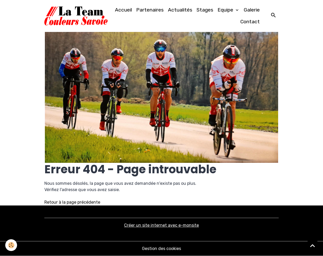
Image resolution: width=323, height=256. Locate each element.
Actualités (180, 10)
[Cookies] (11, 245)
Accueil (123, 10)
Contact (250, 22)
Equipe (226, 10)
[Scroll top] (312, 245)
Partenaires (150, 10)
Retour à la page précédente (72, 202)
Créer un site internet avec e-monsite (161, 225)
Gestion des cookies (161, 248)
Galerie (252, 10)
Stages (205, 10)
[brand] (76, 16)
